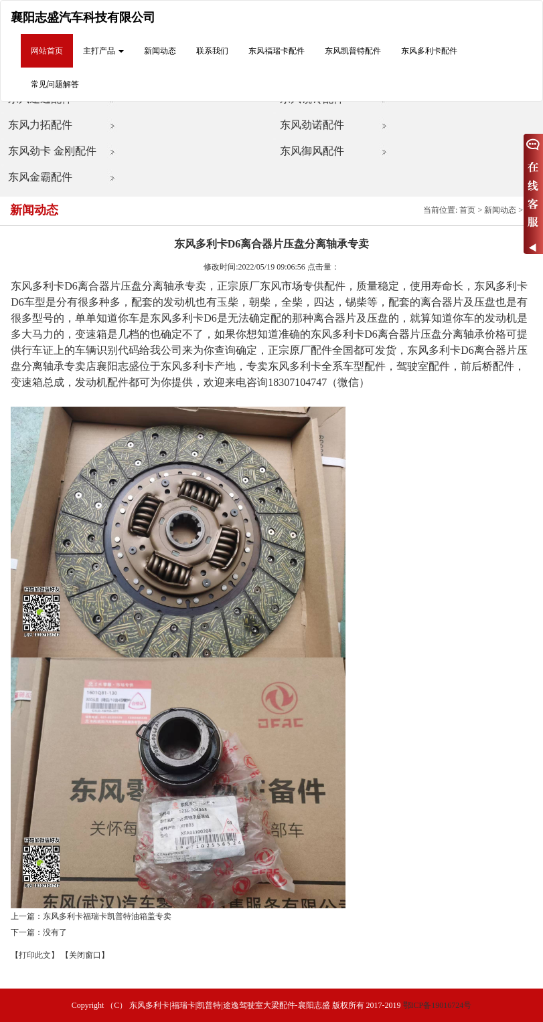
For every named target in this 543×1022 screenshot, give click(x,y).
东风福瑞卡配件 (276, 51)
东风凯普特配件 (353, 51)
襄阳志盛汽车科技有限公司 (83, 17)
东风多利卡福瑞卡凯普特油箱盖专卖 (107, 916)
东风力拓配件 (40, 124)
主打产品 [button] (103, 51)
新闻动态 (160, 51)
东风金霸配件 (40, 177)
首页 (467, 210)
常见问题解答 (55, 84)
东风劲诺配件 (312, 124)
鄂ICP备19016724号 (437, 1005)
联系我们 (212, 51)
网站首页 (47, 51)
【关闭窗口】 (85, 955)
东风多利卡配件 (429, 51)
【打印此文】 (35, 955)
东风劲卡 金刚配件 (52, 151)
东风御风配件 (312, 151)
